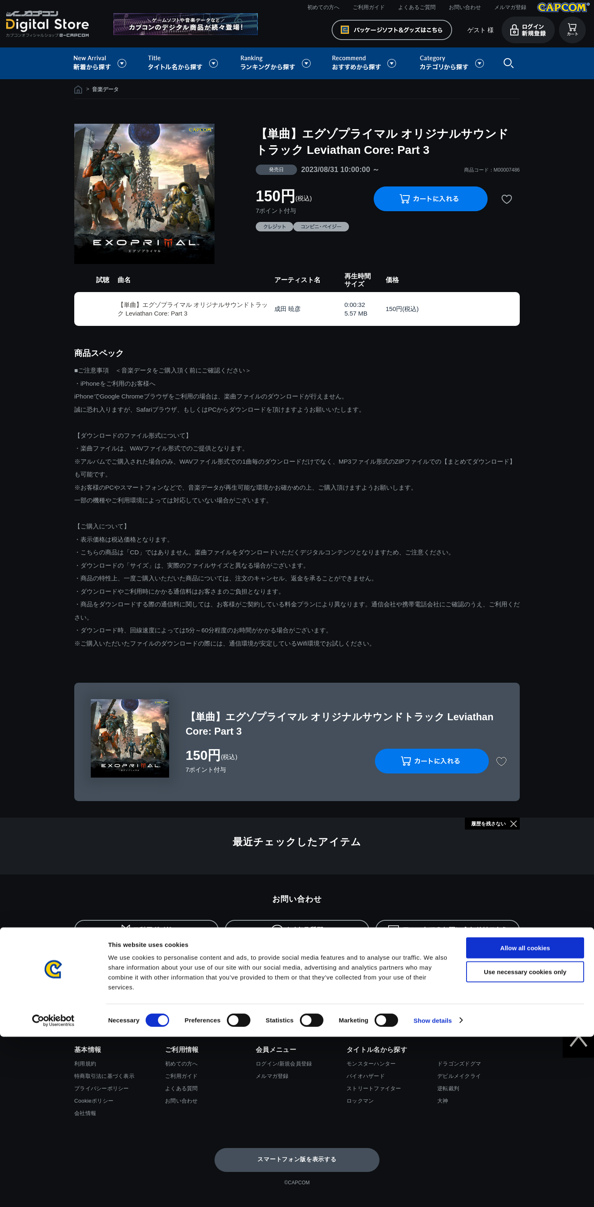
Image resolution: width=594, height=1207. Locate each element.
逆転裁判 (448, 1088)
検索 (507, 63)
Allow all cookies (525, 1118)
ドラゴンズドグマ (459, 1064)
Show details (433, 1190)
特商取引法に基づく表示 (104, 1076)
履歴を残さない (488, 824)
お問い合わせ (465, 7)
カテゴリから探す (451, 63)
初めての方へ (323, 7)
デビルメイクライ (459, 1076)
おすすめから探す (365, 63)
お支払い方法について (113, 958)
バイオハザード (365, 1076)
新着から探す (105, 63)
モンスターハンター (371, 1064)
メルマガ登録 (510, 7)
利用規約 (85, 1064)
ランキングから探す (276, 63)
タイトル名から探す (184, 63)
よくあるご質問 (417, 7)
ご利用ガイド (369, 7)
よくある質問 (181, 1088)
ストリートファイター (373, 1088)
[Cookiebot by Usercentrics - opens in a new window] (53, 1191)
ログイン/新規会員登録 (284, 1064)
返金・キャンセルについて (405, 958)
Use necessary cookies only (525, 1142)
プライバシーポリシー (101, 1088)
